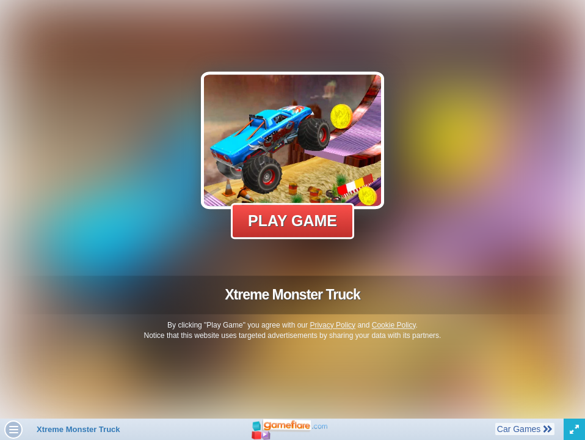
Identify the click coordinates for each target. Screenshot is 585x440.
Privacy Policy (332, 325)
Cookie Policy (394, 325)
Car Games (524, 428)
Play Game (292, 220)
